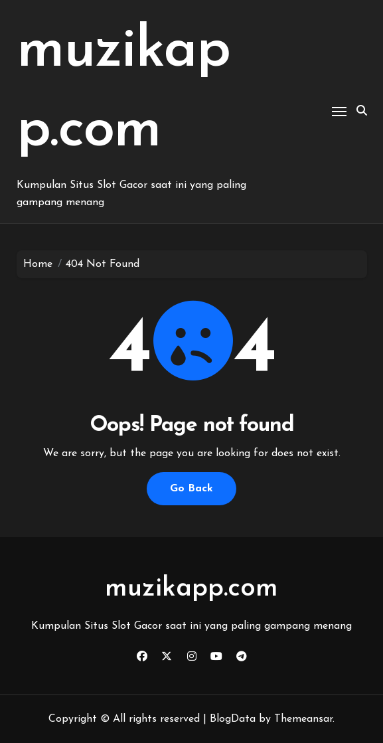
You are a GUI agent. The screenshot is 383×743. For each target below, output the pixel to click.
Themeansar (303, 719)
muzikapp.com (191, 589)
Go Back (191, 488)
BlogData (233, 719)
